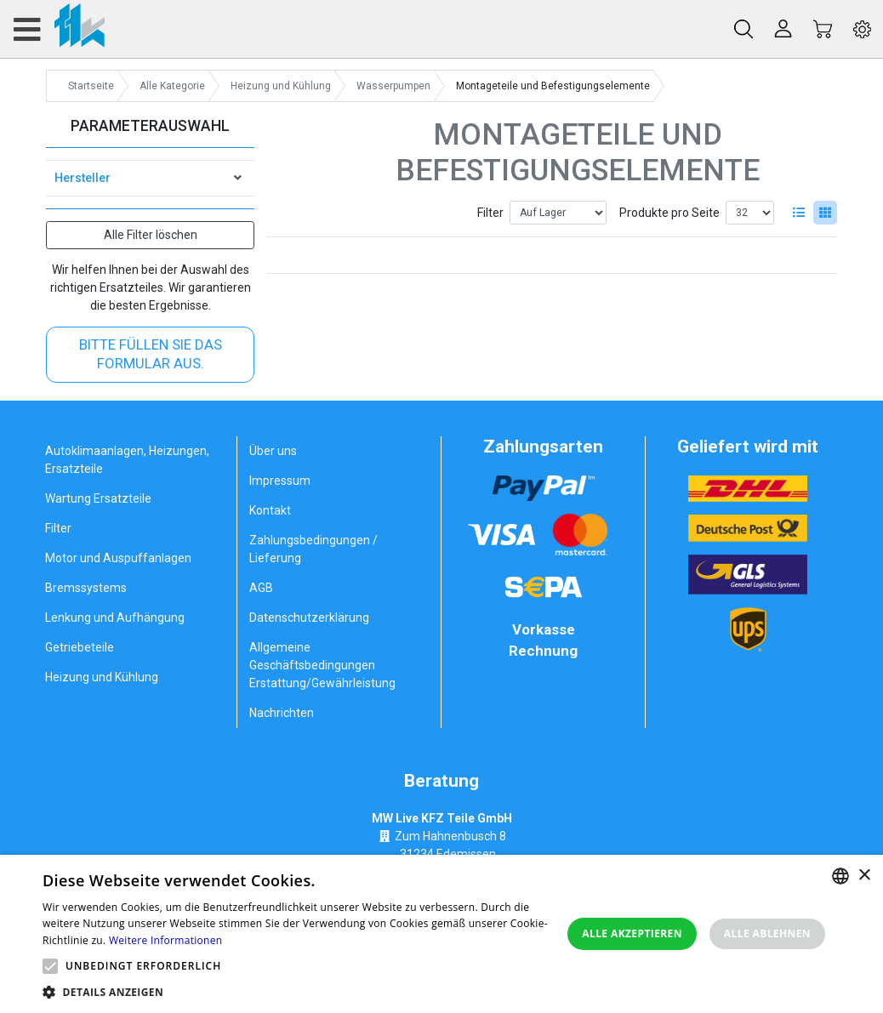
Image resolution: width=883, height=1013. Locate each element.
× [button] (863, 875)
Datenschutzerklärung (309, 617)
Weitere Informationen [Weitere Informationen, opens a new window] (166, 940)
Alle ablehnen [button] (767, 933)
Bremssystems (86, 588)
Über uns (273, 451)
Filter (490, 212)
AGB (261, 588)
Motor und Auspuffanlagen (118, 558)
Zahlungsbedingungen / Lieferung (313, 549)
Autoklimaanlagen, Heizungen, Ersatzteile (127, 459)
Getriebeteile (79, 647)
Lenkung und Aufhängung (115, 617)
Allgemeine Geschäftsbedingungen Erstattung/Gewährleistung (322, 665)
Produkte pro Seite (669, 212)
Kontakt (270, 510)
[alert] (441, 934)
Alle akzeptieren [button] (632, 933)
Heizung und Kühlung (101, 677)
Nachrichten (281, 713)
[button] (50, 966)
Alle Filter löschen (150, 235)
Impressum (279, 480)
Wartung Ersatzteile (98, 498)
